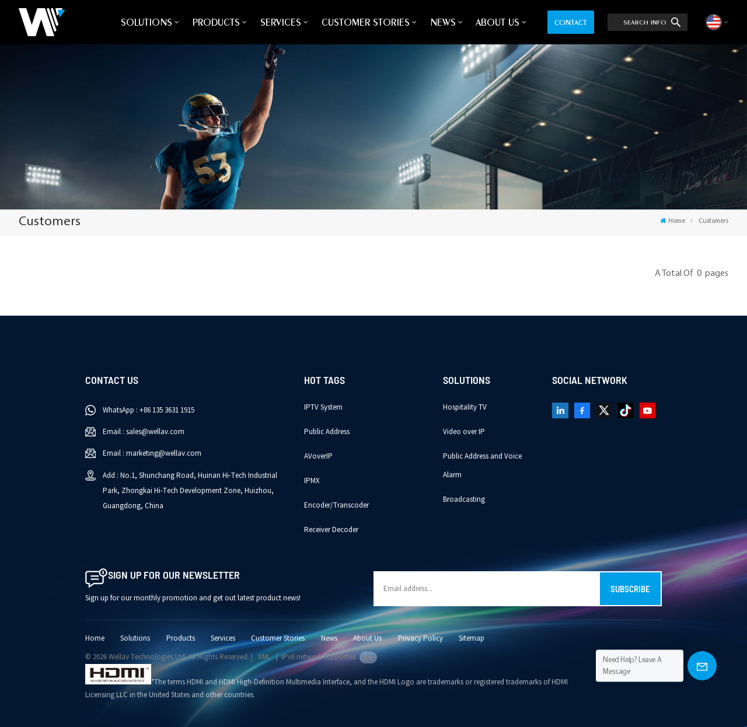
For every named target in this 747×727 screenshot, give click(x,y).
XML (264, 657)
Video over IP (464, 431)
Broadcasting (464, 499)
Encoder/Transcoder (336, 505)
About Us (497, 22)
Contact (570, 22)
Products (216, 22)
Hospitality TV (465, 407)
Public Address (327, 431)
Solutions (146, 22)
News (443, 22)
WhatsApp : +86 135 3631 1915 (148, 410)
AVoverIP (318, 456)
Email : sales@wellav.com (143, 431)
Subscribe (630, 588)
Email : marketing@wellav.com (152, 453)
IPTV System (323, 407)
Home (672, 221)
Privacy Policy (420, 638)
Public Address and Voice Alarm (482, 466)
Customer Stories (366, 22)
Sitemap (471, 638)
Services (280, 22)
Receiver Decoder (331, 529)
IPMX (312, 480)
